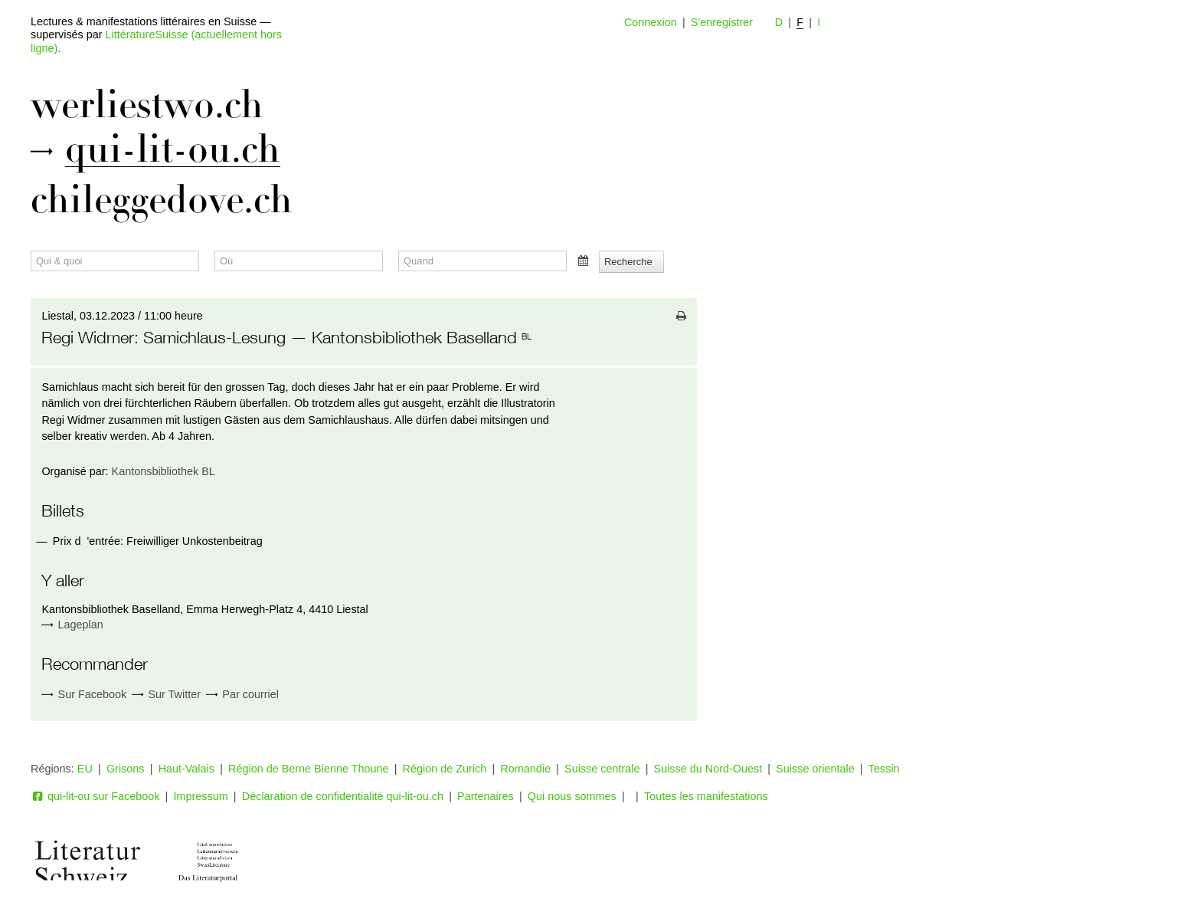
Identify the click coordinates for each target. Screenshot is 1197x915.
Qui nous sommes (572, 796)
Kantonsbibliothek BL (163, 471)
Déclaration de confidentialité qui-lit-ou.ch (342, 796)
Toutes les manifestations (706, 796)
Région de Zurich (445, 768)
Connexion (650, 22)
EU (85, 768)
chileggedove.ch (162, 200)
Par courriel (242, 694)
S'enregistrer (722, 22)
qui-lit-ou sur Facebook (95, 796)
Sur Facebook (83, 694)
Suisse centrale (601, 768)
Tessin (884, 768)
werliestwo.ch (147, 105)
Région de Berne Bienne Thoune (308, 768)
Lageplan (80, 624)
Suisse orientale (815, 768)
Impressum (201, 796)
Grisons (125, 768)
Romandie (525, 768)
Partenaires (485, 796)
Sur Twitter (166, 694)
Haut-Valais (186, 768)
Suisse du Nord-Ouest (708, 768)
